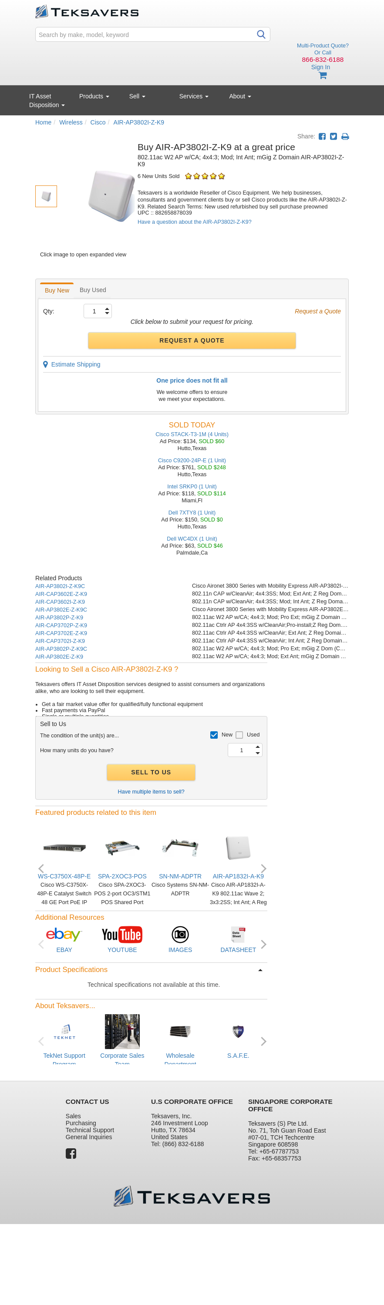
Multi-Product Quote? (323, 46)
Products (94, 96)
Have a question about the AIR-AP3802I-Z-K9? (195, 222)
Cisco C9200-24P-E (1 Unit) (192, 460)
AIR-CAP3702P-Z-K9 (61, 625)
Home (43, 122)
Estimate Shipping (72, 364)
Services (194, 96)
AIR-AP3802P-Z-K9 (59, 618)
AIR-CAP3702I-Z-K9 (60, 641)
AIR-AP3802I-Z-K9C (60, 586)
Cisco (98, 122)
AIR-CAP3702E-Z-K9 (61, 633)
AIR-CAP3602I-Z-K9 (60, 602)
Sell (137, 96)
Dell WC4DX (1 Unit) (192, 539)
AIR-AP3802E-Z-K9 (59, 657)
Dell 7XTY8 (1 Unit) (192, 513)
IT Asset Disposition (47, 100)
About (240, 96)
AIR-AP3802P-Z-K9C (61, 649)
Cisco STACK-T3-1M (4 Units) (192, 434)
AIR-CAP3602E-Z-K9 (61, 594)
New (227, 735)
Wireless (71, 122)
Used (253, 735)
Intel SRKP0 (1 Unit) (191, 487)
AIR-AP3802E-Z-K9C (61, 610)
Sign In (320, 67)
